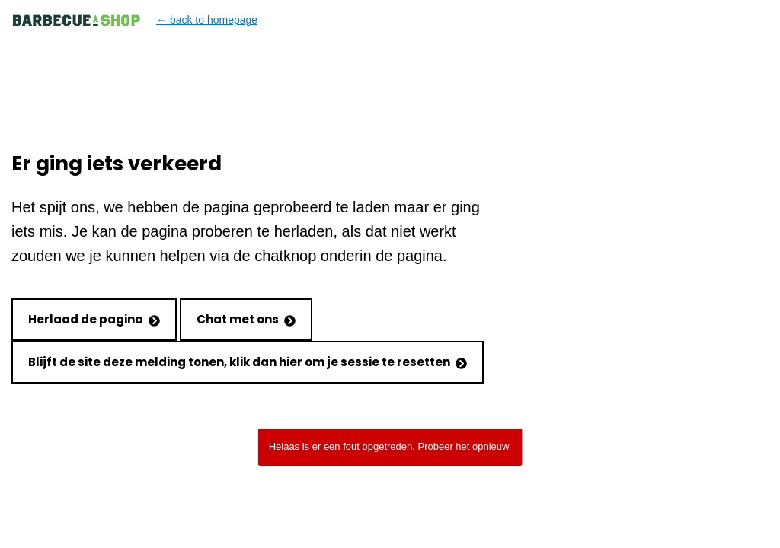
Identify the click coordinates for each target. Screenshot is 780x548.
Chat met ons (246, 319)
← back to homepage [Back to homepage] (134, 20)
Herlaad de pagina (94, 319)
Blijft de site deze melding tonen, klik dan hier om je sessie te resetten (247, 362)
